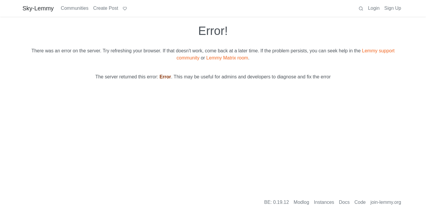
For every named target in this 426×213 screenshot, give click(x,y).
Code (360, 202)
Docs (344, 202)
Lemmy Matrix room (227, 57)
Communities (74, 8)
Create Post (105, 8)
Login (374, 8)
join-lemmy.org (385, 202)
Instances (324, 202)
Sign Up (392, 8)
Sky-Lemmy (38, 8)
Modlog (301, 202)
